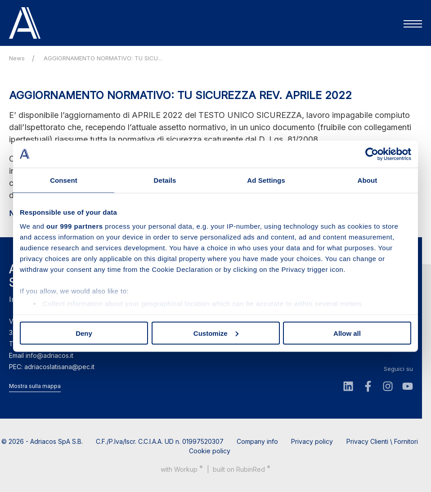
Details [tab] (165, 180)
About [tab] (367, 180)
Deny (84, 333)
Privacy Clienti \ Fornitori (382, 441)
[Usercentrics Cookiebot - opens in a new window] (371, 154)
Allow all (347, 333)
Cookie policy (209, 451)
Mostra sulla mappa (35, 386)
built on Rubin (241, 469)
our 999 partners (74, 226)
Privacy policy (312, 441)
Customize (215, 333)
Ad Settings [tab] (266, 180)
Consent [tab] (63, 180)
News (17, 58)
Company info (257, 441)
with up (182, 469)
